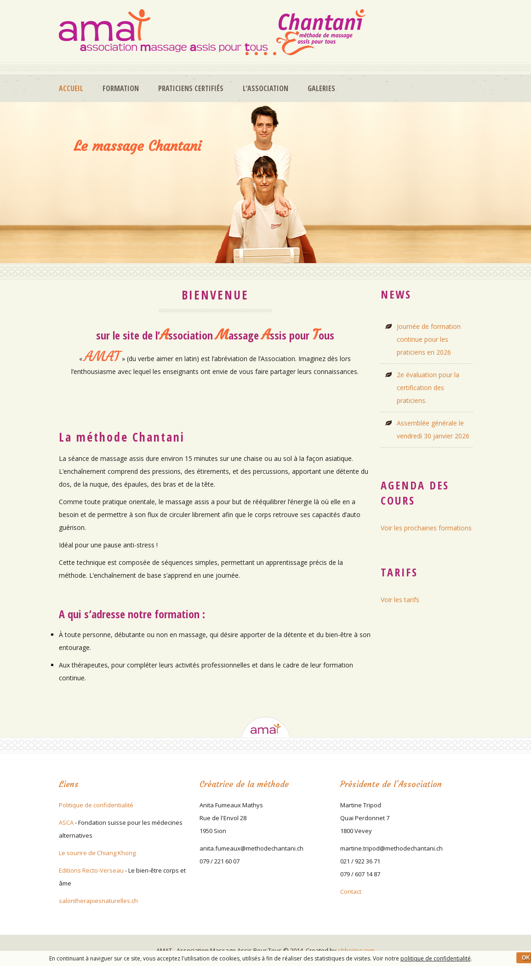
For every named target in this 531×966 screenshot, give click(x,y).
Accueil (71, 88)
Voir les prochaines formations (426, 527)
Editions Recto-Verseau (91, 870)
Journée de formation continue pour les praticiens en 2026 (429, 339)
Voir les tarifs (400, 599)
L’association (265, 88)
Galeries (321, 88)
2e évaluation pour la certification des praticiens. (428, 387)
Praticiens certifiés (190, 88)
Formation (121, 88)
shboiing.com (356, 950)
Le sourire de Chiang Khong (97, 853)
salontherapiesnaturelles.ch (98, 901)
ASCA (66, 822)
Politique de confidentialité (96, 805)
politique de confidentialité (435, 958)
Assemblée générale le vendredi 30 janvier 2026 (433, 429)
